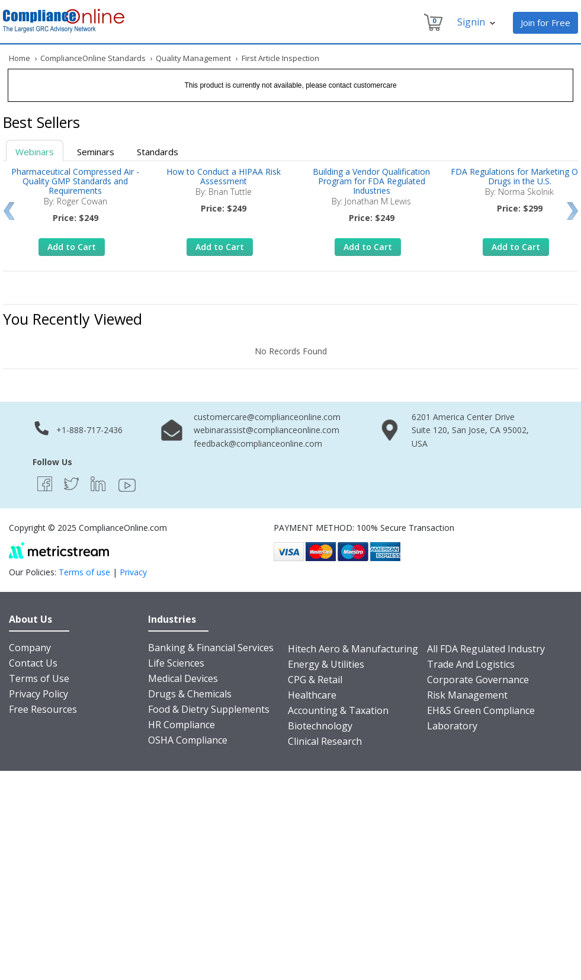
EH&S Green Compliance (481, 710)
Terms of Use (39, 678)
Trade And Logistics (471, 664)
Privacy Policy (38, 693)
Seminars (95, 152)
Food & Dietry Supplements (208, 709)
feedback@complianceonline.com (258, 443)
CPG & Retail (315, 679)
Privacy (133, 572)
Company (30, 647)
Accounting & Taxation (338, 710)
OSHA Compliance (187, 740)
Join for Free (545, 22)
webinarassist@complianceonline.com (266, 429)
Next (572, 211)
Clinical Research (325, 741)
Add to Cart (71, 246)
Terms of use (84, 572)
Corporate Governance (478, 679)
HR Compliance (181, 724)
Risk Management (467, 695)
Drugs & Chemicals (190, 693)
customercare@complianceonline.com (267, 416)
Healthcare (312, 695)
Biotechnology (320, 725)
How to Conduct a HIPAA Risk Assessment (223, 176)
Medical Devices (183, 678)
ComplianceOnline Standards (93, 58)
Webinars (34, 152)
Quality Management (193, 58)
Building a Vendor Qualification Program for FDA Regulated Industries (371, 181)
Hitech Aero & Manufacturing (353, 648)
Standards (157, 152)
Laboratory (452, 725)
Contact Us (33, 663)
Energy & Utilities (326, 664)
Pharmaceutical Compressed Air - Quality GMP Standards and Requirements (75, 181)
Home (19, 58)
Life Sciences (176, 663)
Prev (8, 211)
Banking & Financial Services (211, 647)
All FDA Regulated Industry (486, 648)
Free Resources (43, 709)
